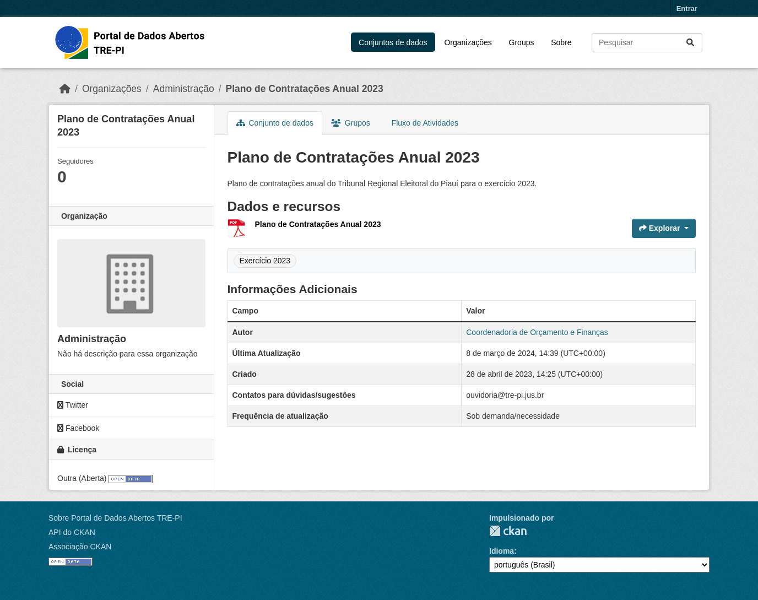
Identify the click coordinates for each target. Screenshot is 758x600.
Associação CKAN (79, 546)
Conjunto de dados (274, 122)
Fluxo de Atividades (423, 122)
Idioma (501, 551)
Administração (183, 88)
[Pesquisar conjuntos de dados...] (647, 42)
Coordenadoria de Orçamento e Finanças (537, 332)
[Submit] (691, 42)
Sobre (561, 42)
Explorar (661, 228)
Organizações (467, 42)
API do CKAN (71, 532)
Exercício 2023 (265, 260)
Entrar (686, 8)
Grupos (350, 122)
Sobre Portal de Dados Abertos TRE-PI (115, 517)
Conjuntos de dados (393, 42)
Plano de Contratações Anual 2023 (304, 88)
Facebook (78, 428)
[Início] (65, 88)
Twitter (72, 405)
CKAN (508, 531)
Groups (521, 42)
